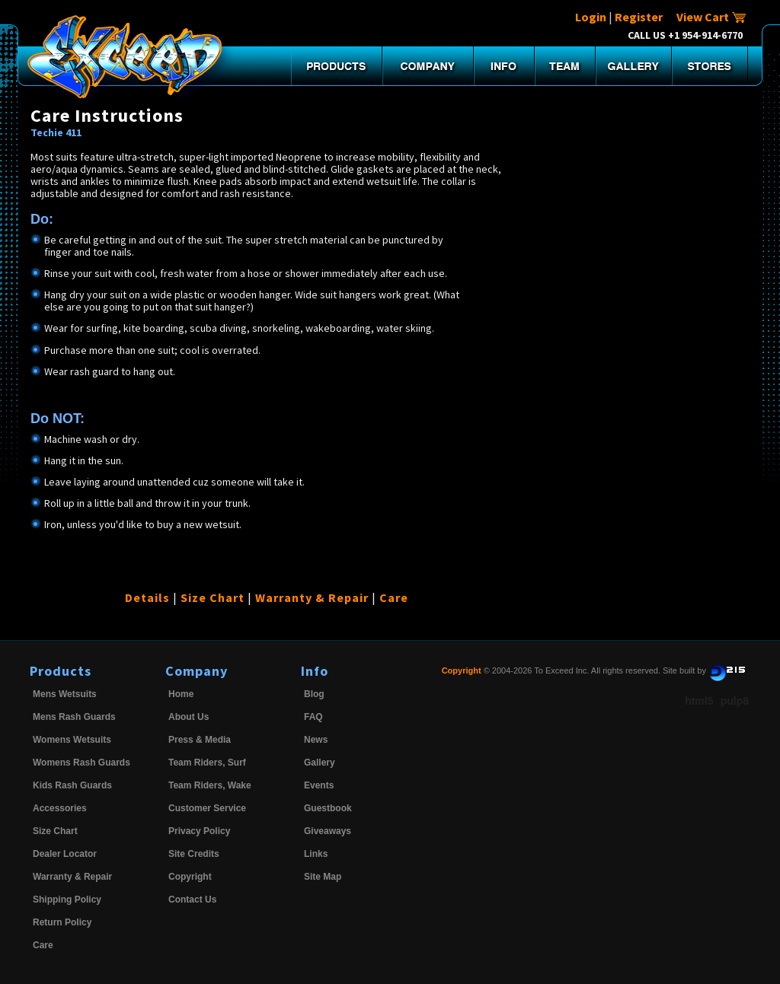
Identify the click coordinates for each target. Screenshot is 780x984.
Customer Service (207, 808)
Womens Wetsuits (72, 739)
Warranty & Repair (312, 597)
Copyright (190, 876)
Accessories (60, 808)
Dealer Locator (65, 854)
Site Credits (193, 854)
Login (590, 16)
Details (147, 597)
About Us (188, 717)
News (316, 739)
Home (180, 694)
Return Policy (62, 922)
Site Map (322, 876)
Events (319, 785)
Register (639, 16)
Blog (314, 694)
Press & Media (199, 739)
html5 (699, 701)
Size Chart (213, 597)
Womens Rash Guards (81, 762)
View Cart (711, 16)
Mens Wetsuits (65, 694)
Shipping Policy (67, 899)
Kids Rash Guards (72, 785)
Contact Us (192, 899)
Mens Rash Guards (74, 717)
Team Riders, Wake (209, 785)
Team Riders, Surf (207, 762)
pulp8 (735, 701)
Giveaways (327, 831)
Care (393, 597)
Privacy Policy (199, 831)
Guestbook (328, 808)
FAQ (313, 717)
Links (316, 854)
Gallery (319, 762)
